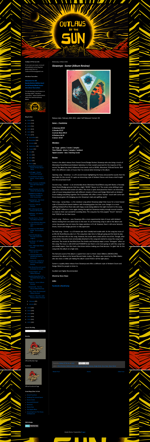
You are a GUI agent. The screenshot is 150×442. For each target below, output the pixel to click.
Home (89, 371)
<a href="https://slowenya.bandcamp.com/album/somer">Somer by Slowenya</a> (71, 324)
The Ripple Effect (32, 409)
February (32, 301)
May (30, 158)
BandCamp (65, 286)
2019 (29, 310)
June (30, 155)
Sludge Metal (97, 366)
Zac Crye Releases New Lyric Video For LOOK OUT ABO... (37, 224)
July (30, 152)
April (30, 160)
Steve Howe (105, 366)
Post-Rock (85, 366)
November (32, 140)
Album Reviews (61, 366)
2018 (29, 313)
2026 (29, 120)
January (31, 304)
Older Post (121, 371)
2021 (29, 135)
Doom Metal (78, 366)
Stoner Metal (112, 366)
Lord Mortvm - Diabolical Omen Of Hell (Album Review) (36, 262)
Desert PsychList (32, 395)
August (31, 149)
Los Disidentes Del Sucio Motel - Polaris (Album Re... (36, 178)
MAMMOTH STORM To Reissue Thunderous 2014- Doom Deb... (36, 195)
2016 (29, 319)
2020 (29, 308)
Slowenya (90, 366)
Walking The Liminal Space (35, 397)
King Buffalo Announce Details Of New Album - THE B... (36, 167)
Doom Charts (31, 400)
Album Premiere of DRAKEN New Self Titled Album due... (37, 184)
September (32, 146)
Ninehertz (30, 404)
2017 (29, 316)
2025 (29, 123)
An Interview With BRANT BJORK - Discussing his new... (36, 230)
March (31, 163)
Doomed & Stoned (32, 402)
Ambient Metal (70, 366)
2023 (29, 129)
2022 (29, 132)
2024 (29, 126)
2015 (29, 322)
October (31, 143)
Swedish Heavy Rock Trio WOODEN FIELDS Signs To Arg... (37, 278)
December (32, 137)
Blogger (83, 432)
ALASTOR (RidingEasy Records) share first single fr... (35, 236)
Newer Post (56, 371)
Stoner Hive (30, 407)
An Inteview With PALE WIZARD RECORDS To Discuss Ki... (36, 256)
